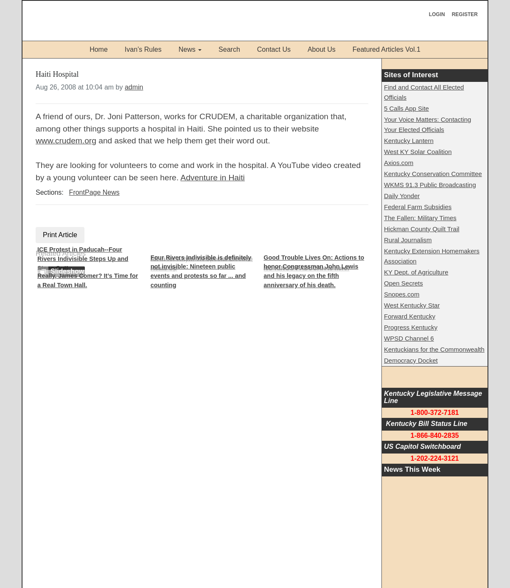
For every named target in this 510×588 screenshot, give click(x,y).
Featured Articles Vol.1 (386, 49)
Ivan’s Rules (143, 49)
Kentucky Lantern (409, 140)
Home (99, 49)
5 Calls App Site (406, 108)
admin (134, 87)
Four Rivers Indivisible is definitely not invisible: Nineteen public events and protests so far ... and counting (201, 271)
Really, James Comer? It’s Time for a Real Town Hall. (87, 280)
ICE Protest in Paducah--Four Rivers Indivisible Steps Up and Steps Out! (82, 258)
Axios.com (398, 162)
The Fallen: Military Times (420, 217)
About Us (322, 49)
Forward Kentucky (409, 316)
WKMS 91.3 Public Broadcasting (430, 184)
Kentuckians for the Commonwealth (434, 349)
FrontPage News (94, 192)
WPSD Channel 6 (409, 338)
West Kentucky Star (412, 305)
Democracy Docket (411, 360)
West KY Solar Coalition (418, 151)
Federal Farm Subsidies (417, 206)
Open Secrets (403, 283)
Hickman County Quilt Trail (422, 228)
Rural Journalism (408, 240)
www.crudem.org (66, 140)
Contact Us (274, 49)
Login (437, 14)
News (187, 49)
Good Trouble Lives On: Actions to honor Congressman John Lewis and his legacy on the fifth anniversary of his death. (313, 271)
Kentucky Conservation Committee (433, 173)
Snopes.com (401, 294)
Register (465, 14)
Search (229, 49)
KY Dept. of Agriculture (416, 272)
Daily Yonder (402, 195)
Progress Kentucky (410, 327)
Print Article (60, 234)
